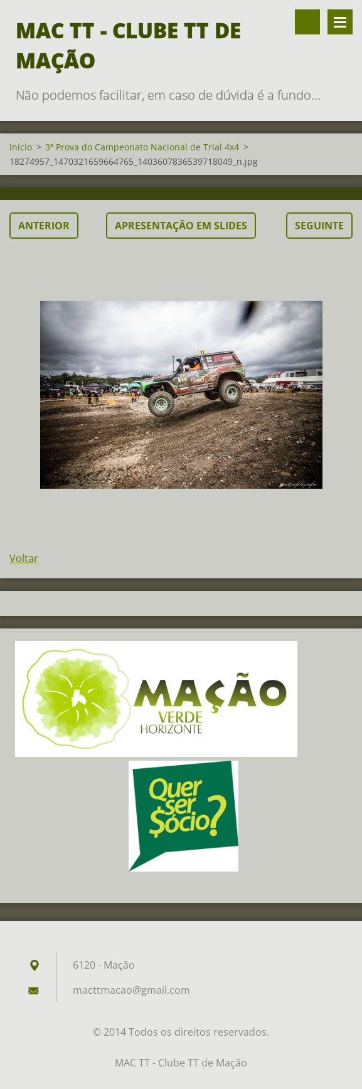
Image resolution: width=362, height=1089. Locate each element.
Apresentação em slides (181, 225)
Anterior (44, 225)
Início (20, 147)
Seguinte (319, 225)
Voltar (23, 558)
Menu (340, 21)
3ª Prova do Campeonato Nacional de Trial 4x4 (142, 147)
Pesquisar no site (307, 21)
